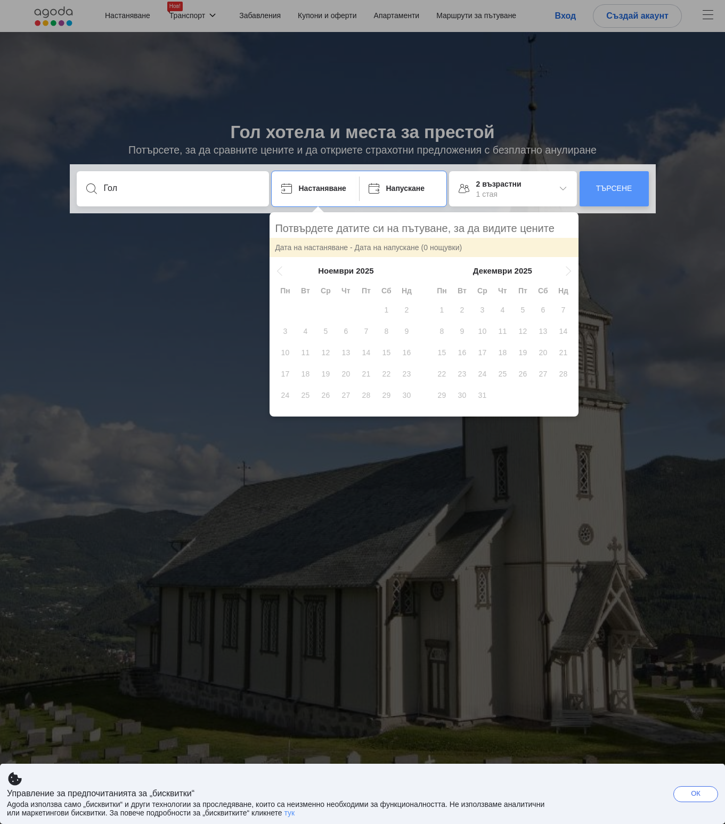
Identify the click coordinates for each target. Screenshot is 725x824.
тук (289, 813)
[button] (282, 271)
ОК (695, 793)
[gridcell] (388, 310)
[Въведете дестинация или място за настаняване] (181, 188)
